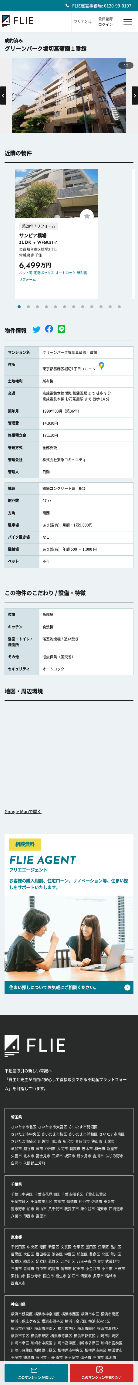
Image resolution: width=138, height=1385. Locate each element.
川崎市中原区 (41, 1343)
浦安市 (101, 1209)
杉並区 (82, 1254)
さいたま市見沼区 (83, 1127)
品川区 (115, 1247)
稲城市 (110, 1276)
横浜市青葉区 (61, 1336)
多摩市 (98, 1276)
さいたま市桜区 (54, 1134)
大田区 (28, 1254)
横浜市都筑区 (85, 1336)
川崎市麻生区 (22, 1350)
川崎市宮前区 (112, 1343)
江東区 (103, 1247)
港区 (43, 1247)
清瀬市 (85, 1276)
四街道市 (116, 1209)
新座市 (112, 1148)
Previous (3, 95)
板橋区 (16, 1261)
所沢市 (68, 1141)
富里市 (41, 1216)
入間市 (62, 1148)
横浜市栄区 (20, 1336)
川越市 (43, 1141)
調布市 (66, 1268)
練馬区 (28, 1261)
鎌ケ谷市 (87, 1209)
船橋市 (71, 1201)
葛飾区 (53, 1261)
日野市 (119, 1268)
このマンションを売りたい (102, 1377)
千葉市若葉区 (95, 1194)
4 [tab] (46, 306)
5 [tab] (55, 306)
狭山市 (96, 1141)
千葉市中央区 (22, 1194)
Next (135, 95)
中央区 (32, 1247)
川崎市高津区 (65, 1343)
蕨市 (39, 1148)
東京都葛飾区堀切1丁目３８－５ (74, 369)
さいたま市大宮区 (52, 1127)
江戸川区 (68, 1261)
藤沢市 (41, 1357)
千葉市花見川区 (47, 1194)
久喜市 (16, 1156)
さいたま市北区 (23, 1127)
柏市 (30, 1209)
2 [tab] (28, 306)
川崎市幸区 (20, 1343)
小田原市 (55, 1357)
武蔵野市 (112, 1261)
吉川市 (98, 1156)
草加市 (16, 1148)
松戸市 (84, 1201)
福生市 (61, 1276)
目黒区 (16, 1254)
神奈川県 (18, 1304)
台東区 (78, 1247)
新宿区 (53, 1247)
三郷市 (57, 1156)
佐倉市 (96, 1201)
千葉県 (16, 1184)
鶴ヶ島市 (84, 1156)
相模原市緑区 (45, 1350)
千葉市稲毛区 (72, 1194)
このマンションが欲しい (36, 1377)
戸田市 (50, 1148)
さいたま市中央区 (25, 1134)
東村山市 (18, 1276)
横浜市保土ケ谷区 (25, 1321)
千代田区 (18, 1247)
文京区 (66, 1247)
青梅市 (28, 1268)
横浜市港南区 (45, 1328)
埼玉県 (16, 1117)
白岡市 (16, 1163)
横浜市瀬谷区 (108, 1328)
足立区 (41, 1261)
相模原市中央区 (70, 1350)
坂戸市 (69, 1156)
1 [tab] (19, 306)
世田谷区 (43, 1254)
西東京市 (18, 1283)
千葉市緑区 (20, 1201)
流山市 (41, 1209)
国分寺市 (34, 1276)
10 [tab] (101, 306)
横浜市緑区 (86, 1328)
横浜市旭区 (67, 1328)
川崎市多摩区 (88, 1343)
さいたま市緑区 (23, 1141)
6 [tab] (64, 306)
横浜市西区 (70, 1314)
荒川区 (115, 1254)
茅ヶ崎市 (71, 1357)
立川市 (98, 1261)
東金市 (109, 1201)
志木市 (87, 1148)
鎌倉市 (28, 1357)
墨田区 (91, 1247)
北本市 (28, 1156)
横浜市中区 (90, 1314)
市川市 (59, 1201)
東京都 (16, 1237)
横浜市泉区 (40, 1336)
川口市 (55, 1141)
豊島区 (94, 1254)
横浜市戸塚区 (22, 1328)
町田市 (78, 1268)
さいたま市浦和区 (83, 1134)
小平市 (107, 1268)
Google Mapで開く (23, 811)
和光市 (99, 1148)
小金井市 (93, 1268)
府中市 (41, 1268)
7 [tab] (73, 306)
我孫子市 (71, 1209)
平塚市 (16, 1357)
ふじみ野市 (114, 1156)
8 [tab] (82, 306)
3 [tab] (37, 306)
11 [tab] (110, 306)
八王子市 (84, 1261)
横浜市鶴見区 (22, 1314)
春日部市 (82, 1141)
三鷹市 (16, 1268)
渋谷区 (57, 1254)
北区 (105, 1254)
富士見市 (43, 1156)
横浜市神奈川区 (47, 1314)
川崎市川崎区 (108, 1336)
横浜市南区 (110, 1314)
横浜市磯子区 (52, 1321)
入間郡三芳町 (34, 1163)
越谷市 (28, 1148)
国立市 (48, 1276)
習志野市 (18, 1209)
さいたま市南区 (112, 1134)
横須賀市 (115, 1350)
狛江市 (73, 1276)
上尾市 (109, 1141)
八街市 (16, 1216)
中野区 (69, 1254)
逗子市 (85, 1357)
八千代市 (55, 1209)
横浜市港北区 (99, 1321)
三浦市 (98, 1357)
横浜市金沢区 (76, 1321)
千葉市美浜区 (41, 1201)
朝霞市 (74, 1148)
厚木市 (110, 1357)
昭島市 (53, 1268)
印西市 (28, 1216)
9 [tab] (91, 306)
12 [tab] (119, 306)
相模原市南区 (95, 1350)
